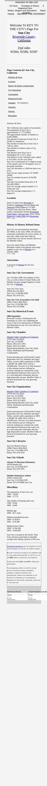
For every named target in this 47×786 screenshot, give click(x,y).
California (24, 40)
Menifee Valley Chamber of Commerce (23, 337)
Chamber (12, 103)
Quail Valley (12, 214)
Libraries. (12, 107)
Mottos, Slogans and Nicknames (22, 10)
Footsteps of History (30, 6)
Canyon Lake (23, 214)
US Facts (13, 6)
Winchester (34, 216)
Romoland (34, 212)
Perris (33, 205)
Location (11, 81)
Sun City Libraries (16, 441)
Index (13, 218)
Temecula (11, 207)
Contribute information (15, 546)
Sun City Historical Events (20, 311)
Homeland (11, 216)
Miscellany (12, 116)
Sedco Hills (21, 216)
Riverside (27, 203)
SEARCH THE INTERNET (31, 14)
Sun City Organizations (19, 386)
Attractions (12, 260)
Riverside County (23, 36)
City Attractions (14, 90)
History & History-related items (21, 86)
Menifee (28, 249)
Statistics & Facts (15, 77)
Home (11, 14)
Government (13, 94)
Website (21, 265)
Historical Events (15, 98)
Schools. (11, 111)
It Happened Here (31, 7)
